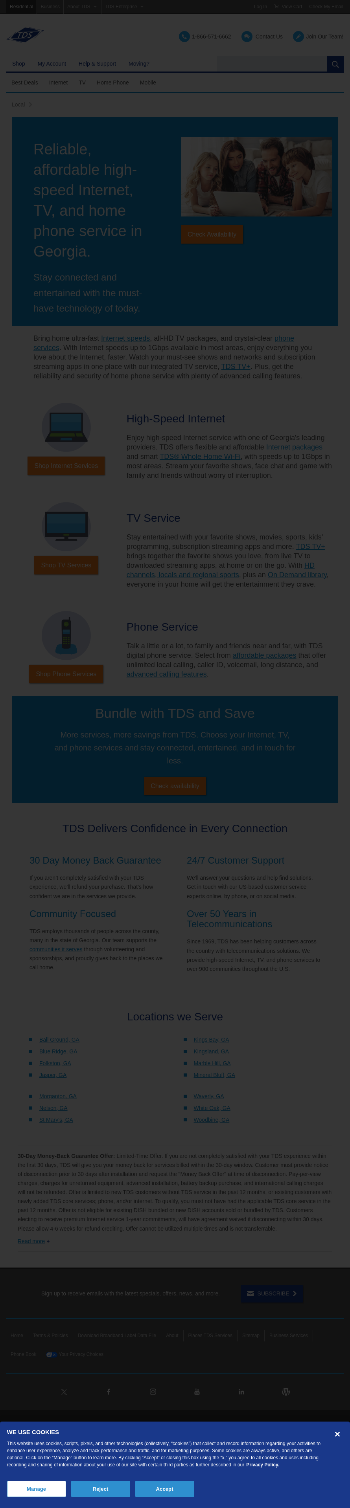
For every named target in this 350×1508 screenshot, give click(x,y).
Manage (36, 1489)
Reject (101, 1489)
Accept (164, 1489)
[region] (175, 1465)
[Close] (337, 1434)
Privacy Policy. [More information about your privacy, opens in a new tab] (262, 1465)
